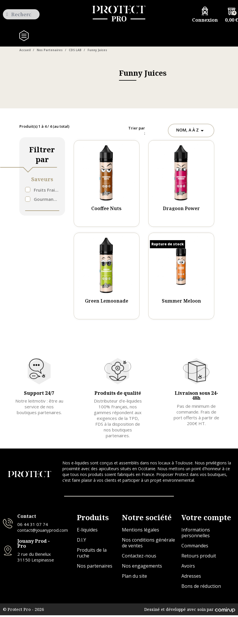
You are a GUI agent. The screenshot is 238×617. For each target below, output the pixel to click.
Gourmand (46, 199)
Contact (26, 518)
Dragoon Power (181, 208)
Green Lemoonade (106, 301)
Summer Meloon (181, 301)
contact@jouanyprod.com (42, 531)
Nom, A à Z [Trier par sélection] (190, 130)
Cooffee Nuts (106, 208)
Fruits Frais (46, 190)
